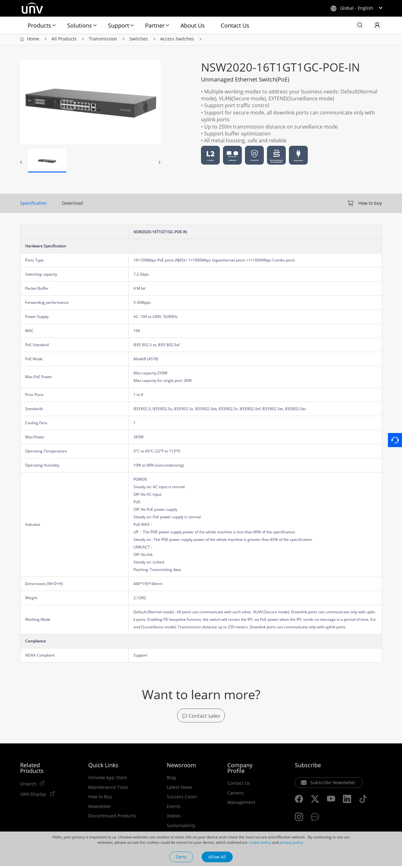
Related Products (32, 769)
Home (33, 40)
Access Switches (177, 40)
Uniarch (28, 785)
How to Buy (100, 798)
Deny (181, 857)
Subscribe (308, 766)
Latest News (179, 789)
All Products (64, 40)
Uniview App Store (107, 779)
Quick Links (103, 766)
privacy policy (291, 842)
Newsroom (181, 766)
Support (118, 25)
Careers (235, 794)
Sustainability (181, 827)
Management (241, 804)
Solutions (79, 25)
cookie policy (260, 842)
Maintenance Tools (108, 789)
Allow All (217, 857)
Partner (155, 25)
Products (39, 25)
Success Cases (182, 798)
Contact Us (235, 25)
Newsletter (99, 808)
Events (174, 808)
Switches (138, 40)
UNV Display (33, 795)
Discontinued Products (112, 817)
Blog (171, 779)
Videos (174, 817)
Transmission (103, 40)
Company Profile (240, 769)
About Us (193, 25)
